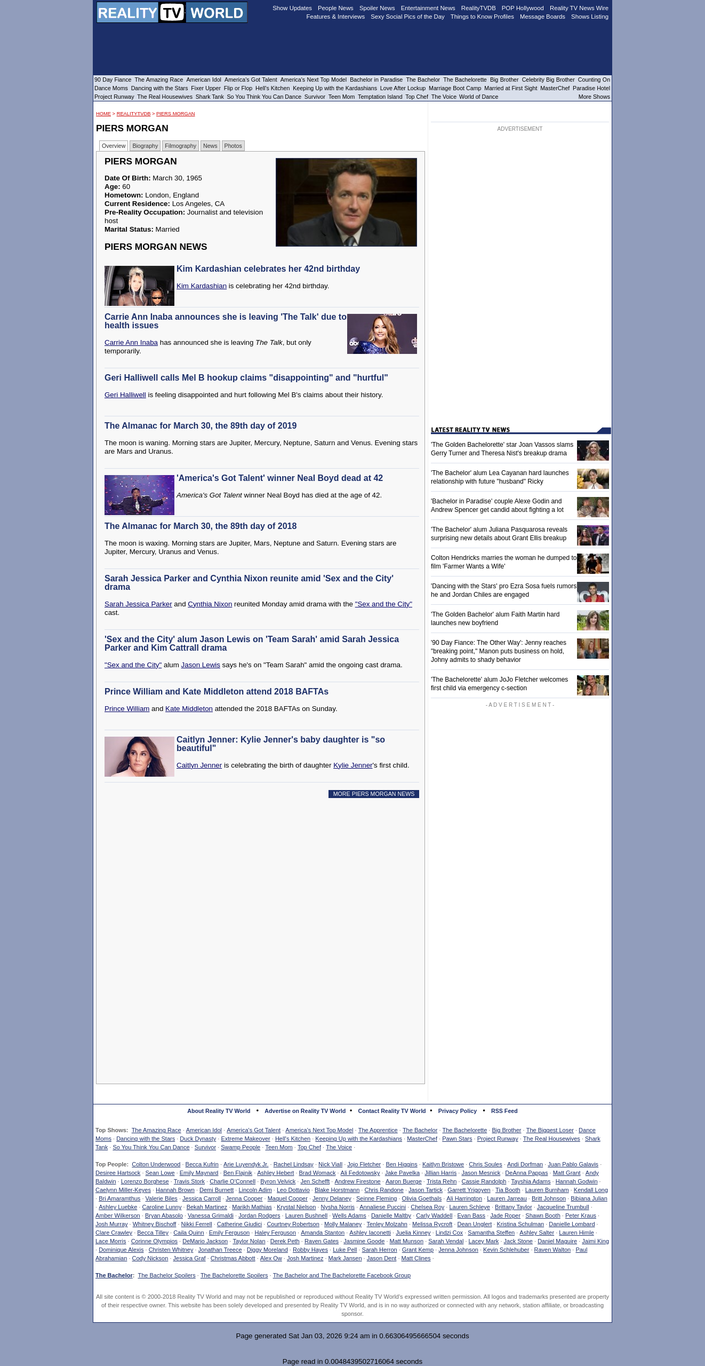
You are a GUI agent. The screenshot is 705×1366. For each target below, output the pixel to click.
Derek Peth (285, 1241)
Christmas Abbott (233, 1258)
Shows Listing (589, 16)
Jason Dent (382, 1258)
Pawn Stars (457, 1138)
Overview (113, 146)
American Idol (204, 1130)
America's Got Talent (254, 1130)
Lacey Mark (484, 1241)
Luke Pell (345, 1249)
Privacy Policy (457, 1111)
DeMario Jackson (205, 1241)
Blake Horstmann (337, 1190)
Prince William (127, 709)
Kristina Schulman (520, 1224)
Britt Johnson (549, 1198)
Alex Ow (271, 1258)
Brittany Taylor (513, 1207)
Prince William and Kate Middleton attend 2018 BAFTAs (217, 691)
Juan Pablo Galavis (573, 1164)
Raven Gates (322, 1241)
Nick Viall (330, 1164)
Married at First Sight (510, 88)
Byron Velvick (277, 1181)
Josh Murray (111, 1224)
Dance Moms (111, 88)
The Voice (339, 1147)
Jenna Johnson (458, 1249)
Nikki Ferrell (196, 1224)
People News (336, 8)
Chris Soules (485, 1164)
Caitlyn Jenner (199, 765)
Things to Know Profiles (482, 16)
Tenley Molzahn (387, 1224)
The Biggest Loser (550, 1130)
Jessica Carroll (201, 1198)
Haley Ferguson (275, 1232)
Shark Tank (210, 96)
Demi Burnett (216, 1190)
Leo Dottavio (293, 1190)
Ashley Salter (536, 1232)
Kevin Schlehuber (506, 1249)
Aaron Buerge (404, 1181)
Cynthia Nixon (210, 604)
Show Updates (292, 8)
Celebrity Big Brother (548, 79)
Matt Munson (407, 1241)
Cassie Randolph (484, 1181)
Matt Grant (567, 1173)
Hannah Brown (175, 1190)
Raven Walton (552, 1249)
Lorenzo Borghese (145, 1181)
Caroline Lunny (161, 1207)
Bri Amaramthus (119, 1198)
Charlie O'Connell (232, 1181)
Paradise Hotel (591, 88)
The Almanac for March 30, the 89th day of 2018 (201, 526)
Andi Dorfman (525, 1164)
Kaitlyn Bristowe (443, 1164)
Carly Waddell (434, 1215)
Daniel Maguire (557, 1241)
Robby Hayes (310, 1249)
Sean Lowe (160, 1173)
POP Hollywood (523, 8)
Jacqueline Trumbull (563, 1207)
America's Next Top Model (319, 1130)
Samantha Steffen (491, 1232)
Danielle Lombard (572, 1224)
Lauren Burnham (547, 1190)
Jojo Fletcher (364, 1164)
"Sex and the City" (383, 604)
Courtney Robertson (293, 1224)
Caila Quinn (188, 1232)
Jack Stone (518, 1241)
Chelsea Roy (427, 1207)
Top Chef (309, 1147)
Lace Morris (110, 1241)
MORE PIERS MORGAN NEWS (374, 794)
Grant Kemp (418, 1249)
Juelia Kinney (413, 1232)
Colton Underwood (156, 1164)
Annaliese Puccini (382, 1207)
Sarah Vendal (445, 1241)
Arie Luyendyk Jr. (245, 1164)
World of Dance (478, 96)
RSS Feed (504, 1111)
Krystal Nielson (296, 1207)
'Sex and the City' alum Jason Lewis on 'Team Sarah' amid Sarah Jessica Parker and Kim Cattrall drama (252, 643)
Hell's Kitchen (292, 1138)
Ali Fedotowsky (360, 1173)
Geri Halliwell (125, 395)
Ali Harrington (464, 1198)
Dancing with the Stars (145, 1138)
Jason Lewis (200, 665)
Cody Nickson (150, 1258)
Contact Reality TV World (392, 1111)
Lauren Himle (576, 1232)
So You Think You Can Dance (151, 1147)
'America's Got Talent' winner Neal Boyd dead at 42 (280, 478)
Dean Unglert (474, 1224)
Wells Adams (349, 1215)
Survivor (205, 1147)
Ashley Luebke (118, 1207)
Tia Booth (507, 1190)
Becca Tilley (153, 1232)
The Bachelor (420, 1130)
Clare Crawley (113, 1232)
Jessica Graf (189, 1258)
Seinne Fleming (376, 1198)
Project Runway (497, 1138)
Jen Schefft (315, 1181)
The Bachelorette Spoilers (234, 1275)
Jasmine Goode (363, 1241)
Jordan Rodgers (259, 1215)
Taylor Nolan (249, 1241)
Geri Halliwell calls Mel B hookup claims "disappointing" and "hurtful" (246, 377)
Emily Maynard (199, 1173)
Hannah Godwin (577, 1181)
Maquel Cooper (288, 1198)
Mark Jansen (345, 1258)
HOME (103, 113)
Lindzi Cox (449, 1232)
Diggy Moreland (267, 1249)
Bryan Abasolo (164, 1215)
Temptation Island (380, 96)
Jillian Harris (440, 1173)
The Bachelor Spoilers (166, 1275)
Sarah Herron (379, 1249)
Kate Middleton (189, 709)
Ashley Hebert (275, 1173)
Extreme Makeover (245, 1138)
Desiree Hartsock (117, 1173)
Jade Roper (505, 1215)
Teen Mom (278, 1147)
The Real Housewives (551, 1138)
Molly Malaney (343, 1224)
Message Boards (542, 16)
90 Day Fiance (112, 79)
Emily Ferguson (229, 1232)
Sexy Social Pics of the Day (408, 16)
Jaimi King (595, 1241)
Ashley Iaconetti (370, 1232)
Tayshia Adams (531, 1181)
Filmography (180, 146)
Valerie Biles (162, 1198)
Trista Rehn (441, 1181)
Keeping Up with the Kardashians (358, 1138)
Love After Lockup (403, 88)
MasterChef (422, 1138)
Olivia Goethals (422, 1198)
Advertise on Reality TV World (305, 1111)
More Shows (594, 96)
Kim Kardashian (202, 286)
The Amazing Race (156, 1130)
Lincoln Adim (254, 1190)
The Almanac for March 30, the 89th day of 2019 (201, 425)
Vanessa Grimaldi (211, 1215)
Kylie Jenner (352, 765)
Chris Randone (383, 1190)
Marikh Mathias (252, 1207)
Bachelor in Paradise (376, 79)
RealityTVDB (134, 113)
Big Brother (506, 1130)
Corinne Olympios (154, 1241)
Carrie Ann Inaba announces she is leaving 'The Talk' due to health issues (226, 321)
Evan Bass (472, 1215)
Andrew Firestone (357, 1181)
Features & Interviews (336, 16)
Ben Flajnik (237, 1173)
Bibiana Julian (589, 1198)
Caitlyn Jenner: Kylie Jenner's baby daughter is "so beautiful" (281, 744)
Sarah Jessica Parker (138, 604)
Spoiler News (377, 8)
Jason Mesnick (480, 1173)
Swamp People (240, 1147)
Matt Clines (416, 1258)
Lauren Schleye (469, 1207)
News (210, 146)
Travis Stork (189, 1181)
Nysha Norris (338, 1207)
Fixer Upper (206, 88)
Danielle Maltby (391, 1215)
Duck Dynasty (198, 1138)
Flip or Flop (238, 88)
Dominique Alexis (121, 1249)
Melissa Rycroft (432, 1224)
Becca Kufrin (202, 1164)
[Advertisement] (263, 903)
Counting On (594, 79)
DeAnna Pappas (526, 1173)
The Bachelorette (465, 1130)
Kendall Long (591, 1190)
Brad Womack (317, 1173)
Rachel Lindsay (294, 1164)
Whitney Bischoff (155, 1224)
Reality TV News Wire (579, 8)
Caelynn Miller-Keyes (123, 1190)
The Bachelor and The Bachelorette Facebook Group (342, 1275)
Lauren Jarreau (507, 1198)
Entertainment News (428, 8)
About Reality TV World (218, 1111)
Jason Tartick (425, 1190)
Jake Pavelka (402, 1173)
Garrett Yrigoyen (469, 1190)
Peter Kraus (580, 1215)
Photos (233, 146)
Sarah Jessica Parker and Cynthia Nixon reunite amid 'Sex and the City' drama (249, 582)
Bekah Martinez (207, 1207)
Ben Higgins (401, 1164)
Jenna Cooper (244, 1198)
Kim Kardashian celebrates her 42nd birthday (268, 268)
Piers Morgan (175, 113)
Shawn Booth (542, 1215)
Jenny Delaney (332, 1198)
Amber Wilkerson (117, 1215)
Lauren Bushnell (306, 1215)
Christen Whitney (171, 1249)
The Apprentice (378, 1130)
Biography (145, 146)
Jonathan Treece (220, 1249)
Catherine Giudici (239, 1224)
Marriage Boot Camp (455, 88)
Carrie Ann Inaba (131, 342)
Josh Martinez (305, 1258)
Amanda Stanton (323, 1232)
